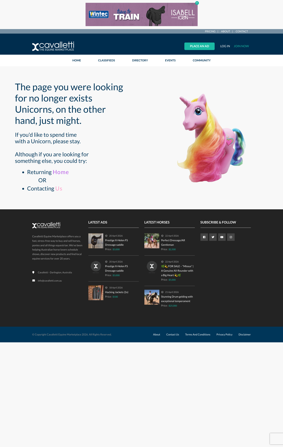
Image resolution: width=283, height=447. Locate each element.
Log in (225, 46)
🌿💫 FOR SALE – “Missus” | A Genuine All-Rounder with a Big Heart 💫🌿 (177, 271)
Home (61, 172)
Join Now (241, 46)
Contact (242, 31)
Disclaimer (245, 334)
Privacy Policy (224, 334)
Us (59, 188)
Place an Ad (199, 46)
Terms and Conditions (197, 334)
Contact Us (172, 334)
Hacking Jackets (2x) (116, 292)
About (225, 31)
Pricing (210, 31)
